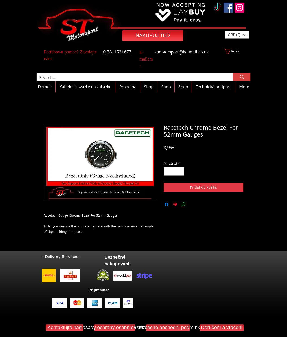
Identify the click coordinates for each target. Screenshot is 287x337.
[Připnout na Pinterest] (175, 204)
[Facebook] (228, 8)
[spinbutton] (174, 171)
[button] (237, 35)
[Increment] (181, 171)
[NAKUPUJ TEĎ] (152, 35)
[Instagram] (239, 8)
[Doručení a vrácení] (222, 327)
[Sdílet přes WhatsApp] (183, 204)
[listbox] (237, 35)
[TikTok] (217, 8)
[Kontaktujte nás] (64, 327)
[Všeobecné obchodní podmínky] (168, 327)
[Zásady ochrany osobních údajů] (114, 327)
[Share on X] (192, 204)
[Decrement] (167, 171)
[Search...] (131, 77)
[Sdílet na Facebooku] (166, 204)
